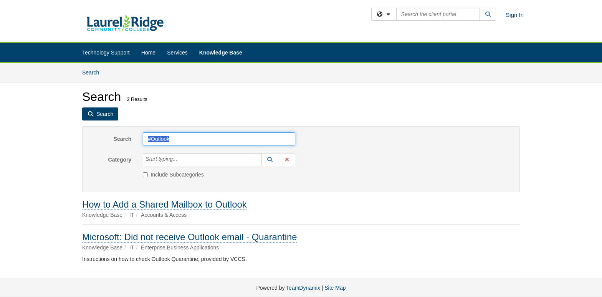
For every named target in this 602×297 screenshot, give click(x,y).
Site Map (335, 288)
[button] (269, 159)
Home (148, 53)
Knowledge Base (220, 53)
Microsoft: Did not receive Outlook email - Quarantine (189, 237)
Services (177, 53)
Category (120, 160)
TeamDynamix (303, 288)
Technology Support (106, 53)
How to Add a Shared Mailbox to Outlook (164, 204)
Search (93, 72)
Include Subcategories (173, 175)
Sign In (515, 15)
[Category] (181, 159)
